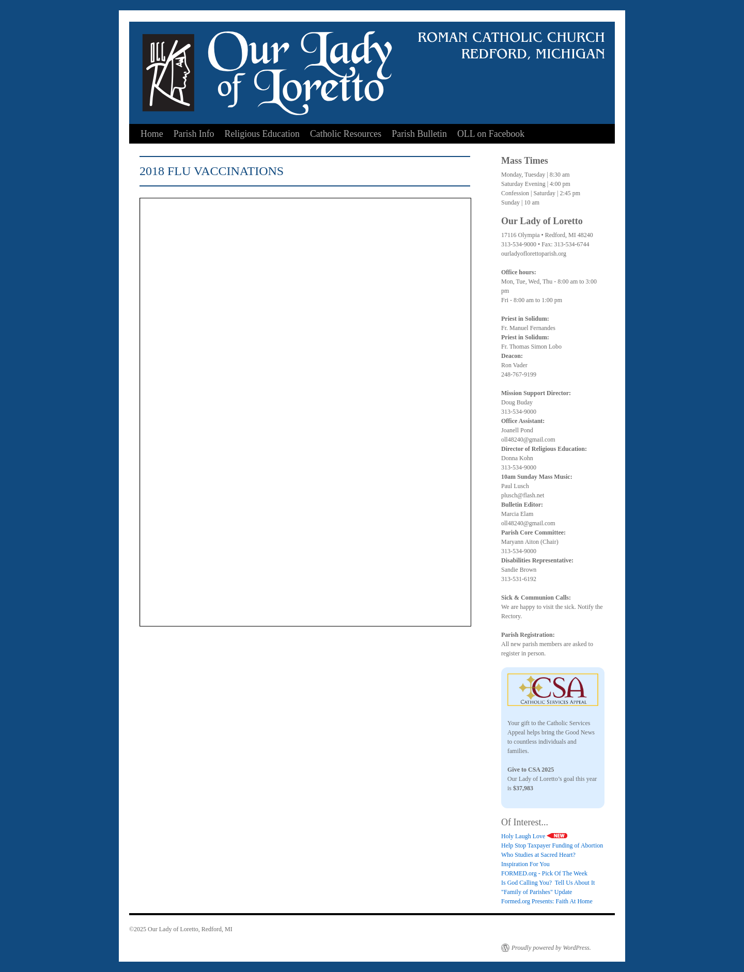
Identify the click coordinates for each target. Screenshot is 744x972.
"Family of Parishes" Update (536, 892)
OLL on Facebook (490, 134)
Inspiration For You (525, 864)
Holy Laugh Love (534, 836)
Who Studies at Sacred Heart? (538, 854)
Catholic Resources (345, 134)
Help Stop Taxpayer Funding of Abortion (552, 845)
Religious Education (262, 134)
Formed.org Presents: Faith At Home (547, 901)
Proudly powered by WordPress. (551, 947)
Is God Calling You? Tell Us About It (548, 882)
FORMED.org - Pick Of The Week (544, 873)
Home (152, 134)
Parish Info (194, 134)
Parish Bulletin (419, 134)
